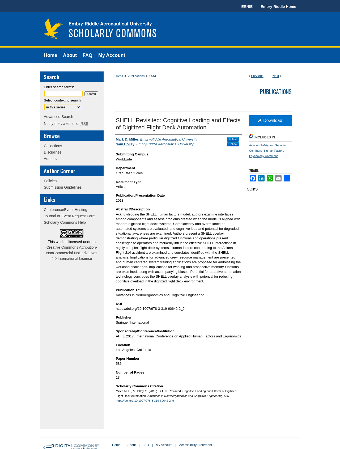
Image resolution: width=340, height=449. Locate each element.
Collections (53, 146)
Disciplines (53, 152)
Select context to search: (63, 100)
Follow (233, 139)
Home (119, 76)
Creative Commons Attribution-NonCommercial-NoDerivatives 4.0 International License (71, 253)
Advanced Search (58, 117)
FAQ (146, 445)
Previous (257, 76)
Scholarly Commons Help (65, 222)
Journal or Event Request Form (70, 216)
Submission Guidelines (63, 187)
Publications (136, 76)
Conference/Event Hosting (65, 209)
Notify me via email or (66, 123)
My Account (164, 445)
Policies (50, 181)
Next (276, 76)
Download (270, 120)
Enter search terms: (59, 87)
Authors (50, 158)
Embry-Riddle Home (278, 7)
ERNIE (247, 7)
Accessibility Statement (195, 445)
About (132, 445)
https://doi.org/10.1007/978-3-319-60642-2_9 (145, 400)
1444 (152, 76)
